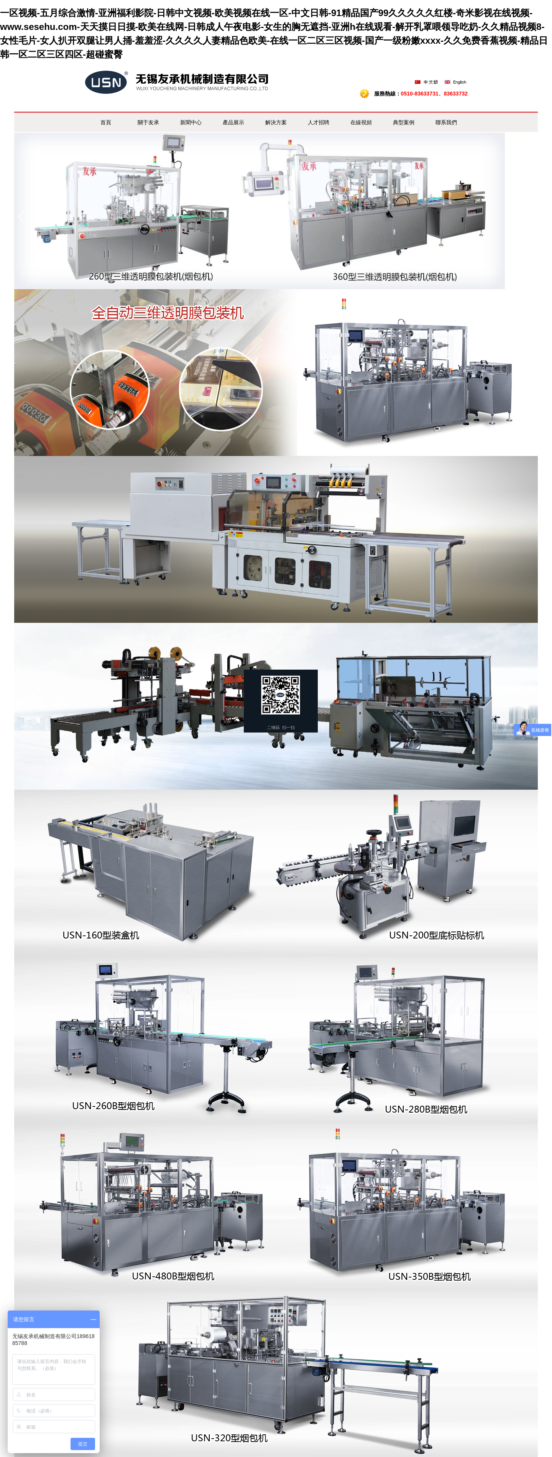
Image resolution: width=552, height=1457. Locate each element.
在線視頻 (361, 122)
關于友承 (148, 122)
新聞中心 (191, 122)
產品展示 (233, 122)
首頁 (105, 122)
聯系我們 (446, 122)
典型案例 (403, 122)
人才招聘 (318, 122)
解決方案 (276, 122)
